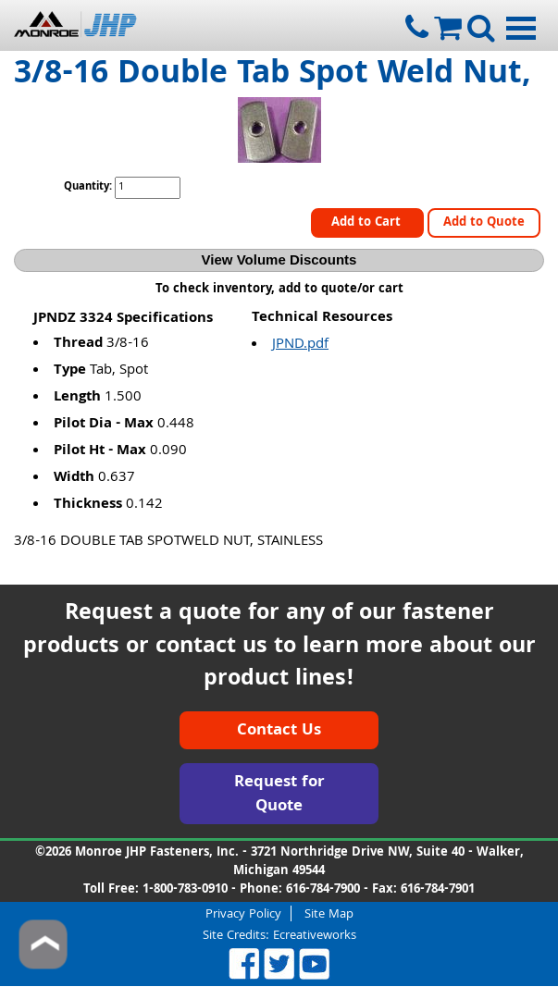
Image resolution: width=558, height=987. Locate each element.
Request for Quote (279, 795)
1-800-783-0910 (185, 890)
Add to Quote (484, 223)
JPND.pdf (300, 345)
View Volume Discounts (279, 259)
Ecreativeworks (314, 936)
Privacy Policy (243, 913)
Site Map (328, 913)
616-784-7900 (323, 890)
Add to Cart (367, 223)
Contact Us (279, 731)
